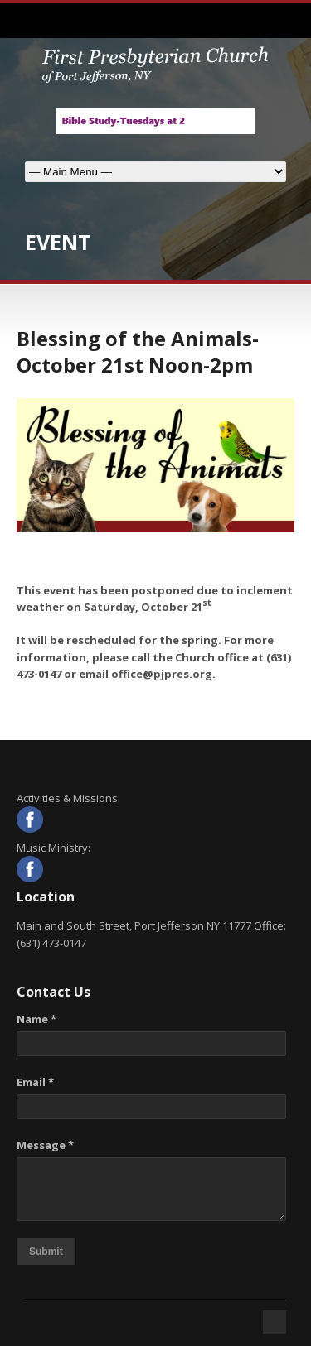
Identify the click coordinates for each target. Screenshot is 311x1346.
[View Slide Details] (155, 121)
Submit (46, 1251)
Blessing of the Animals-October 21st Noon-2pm (138, 350)
